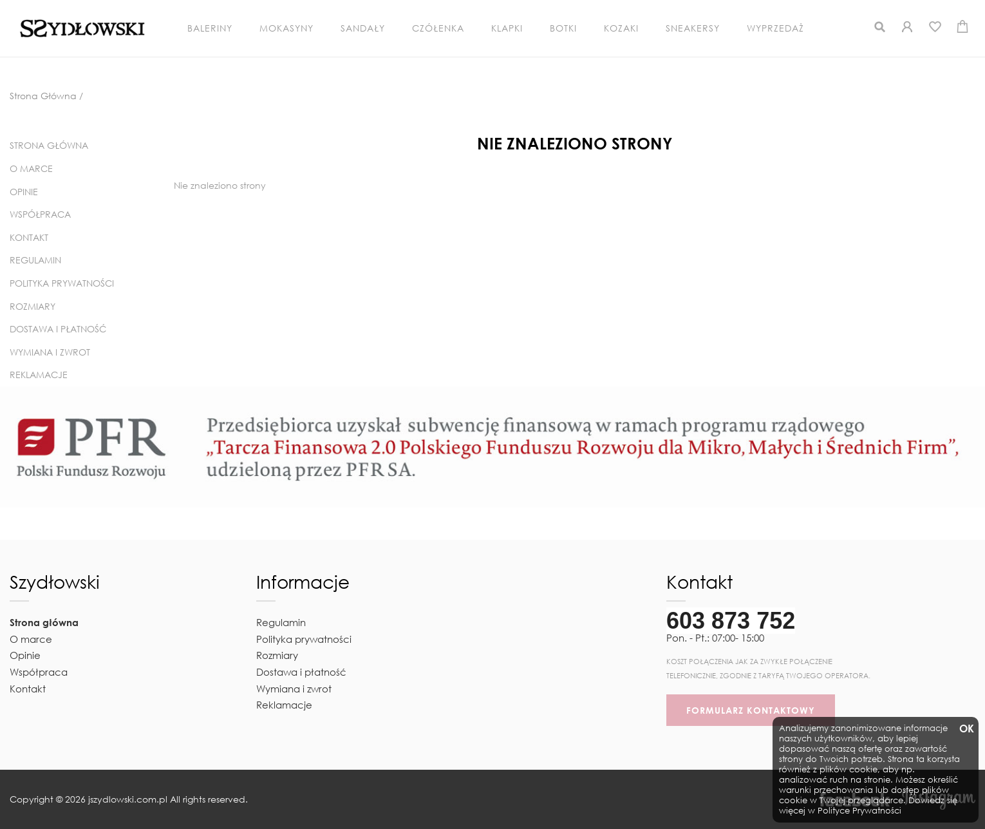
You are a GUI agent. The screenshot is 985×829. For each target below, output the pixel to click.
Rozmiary (32, 306)
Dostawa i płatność (58, 329)
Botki (563, 28)
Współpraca (40, 214)
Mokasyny (286, 28)
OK (965, 728)
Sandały (363, 28)
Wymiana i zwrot (50, 352)
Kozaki (621, 28)
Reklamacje (39, 374)
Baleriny (209, 28)
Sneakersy (693, 28)
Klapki (507, 28)
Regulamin (35, 260)
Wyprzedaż (775, 28)
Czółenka (438, 28)
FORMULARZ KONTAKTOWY (750, 710)
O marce (31, 168)
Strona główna (49, 145)
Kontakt (29, 237)
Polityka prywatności (62, 283)
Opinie (24, 192)
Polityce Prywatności (859, 810)
